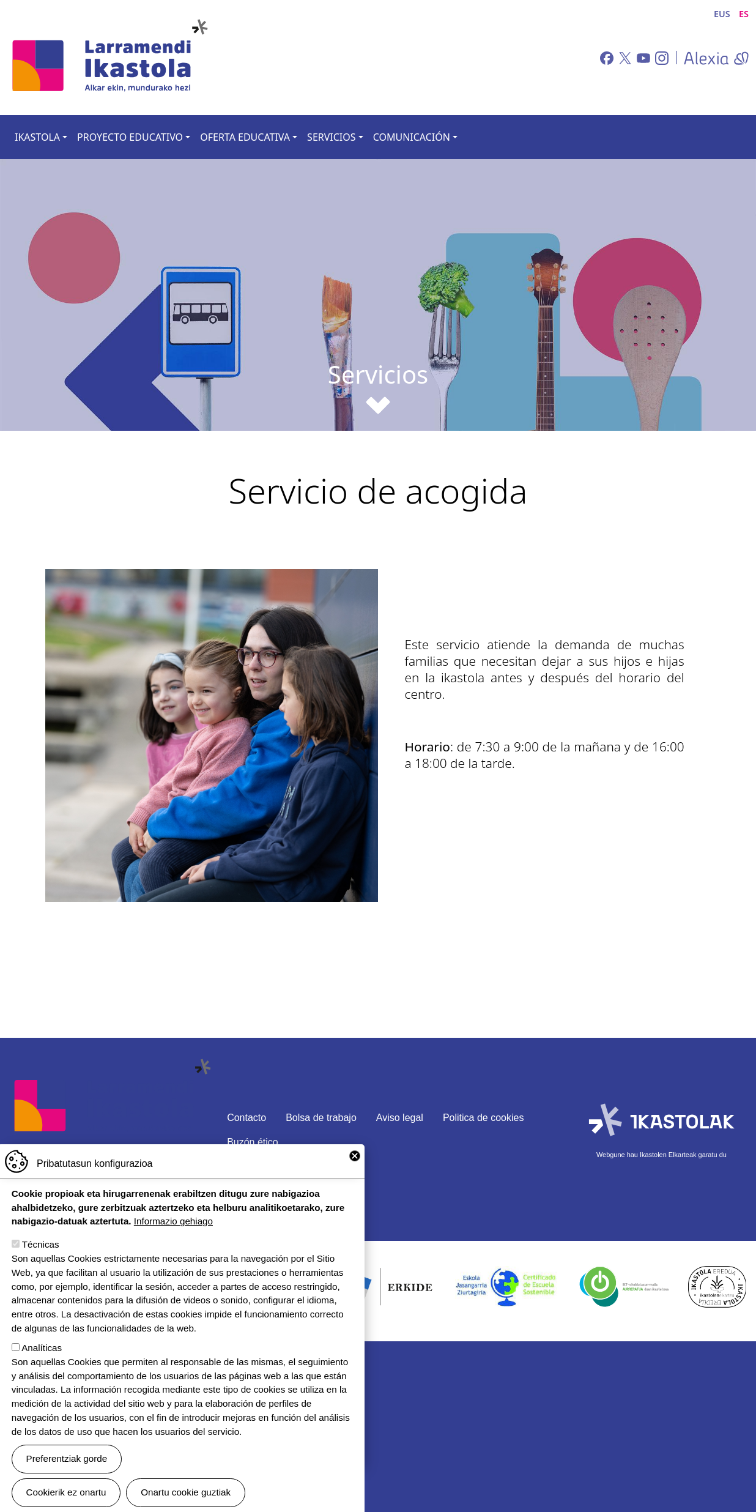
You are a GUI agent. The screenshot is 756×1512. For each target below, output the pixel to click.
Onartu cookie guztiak (186, 1494)
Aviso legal (399, 1117)
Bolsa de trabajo (321, 1117)
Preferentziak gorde (67, 1460)
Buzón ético (252, 1142)
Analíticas (41, 1349)
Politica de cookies (483, 1117)
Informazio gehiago (173, 1223)
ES (744, 14)
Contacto (246, 1117)
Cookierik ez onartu (66, 1494)
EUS (722, 14)
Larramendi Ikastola (108, 57)
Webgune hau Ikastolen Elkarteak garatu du (661, 1154)
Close (354, 1157)
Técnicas (40, 1247)
